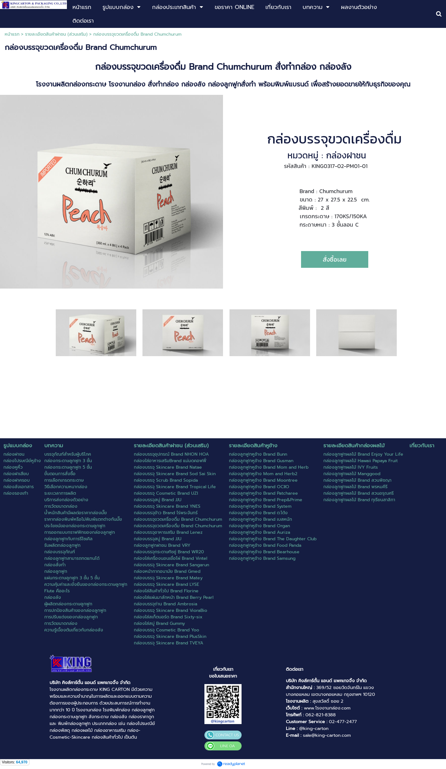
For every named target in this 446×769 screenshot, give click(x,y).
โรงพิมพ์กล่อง (116, 709)
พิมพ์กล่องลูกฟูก (74, 723)
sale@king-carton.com (327, 735)
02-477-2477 (343, 721)
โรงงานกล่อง (88, 709)
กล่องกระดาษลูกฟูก (68, 716)
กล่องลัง (118, 716)
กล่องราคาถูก (141, 716)
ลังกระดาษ (99, 716)
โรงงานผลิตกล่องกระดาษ (74, 689)
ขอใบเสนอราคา (223, 676)
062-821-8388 (320, 714)
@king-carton (314, 728)
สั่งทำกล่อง (295, 66)
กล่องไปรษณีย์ (141, 723)
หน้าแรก (12, 34)
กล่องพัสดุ (60, 730)
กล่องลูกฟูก (143, 709)
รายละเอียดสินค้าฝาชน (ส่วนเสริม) (56, 34)
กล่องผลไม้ (82, 730)
